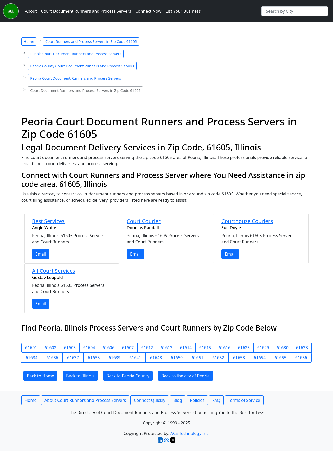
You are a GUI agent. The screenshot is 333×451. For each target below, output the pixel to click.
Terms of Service (244, 400)
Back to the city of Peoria (185, 376)
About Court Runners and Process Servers (85, 400)
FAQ (216, 400)
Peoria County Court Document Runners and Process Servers (82, 65)
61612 (147, 348)
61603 (70, 348)
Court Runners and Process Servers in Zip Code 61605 (91, 41)
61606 (108, 348)
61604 (89, 348)
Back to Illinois (80, 376)
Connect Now (148, 11)
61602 (50, 348)
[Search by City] (294, 11)
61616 (224, 348)
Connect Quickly (149, 400)
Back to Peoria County (127, 376)
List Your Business (183, 11)
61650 (177, 357)
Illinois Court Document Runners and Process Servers (75, 53)
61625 (244, 348)
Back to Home (40, 376)
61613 (166, 348)
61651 (197, 357)
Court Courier (144, 221)
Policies (197, 400)
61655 (280, 357)
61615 (205, 348)
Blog (177, 400)
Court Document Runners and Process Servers (86, 11)
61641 (135, 357)
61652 (218, 357)
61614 (186, 348)
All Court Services (53, 270)
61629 (263, 348)
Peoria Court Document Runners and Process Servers (75, 78)
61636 (52, 357)
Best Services (48, 221)
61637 (73, 357)
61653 (239, 357)
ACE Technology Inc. (189, 433)
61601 (31, 348)
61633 (302, 348)
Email (40, 254)
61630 (283, 348)
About (31, 11)
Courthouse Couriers (247, 221)
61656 (301, 357)
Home (29, 41)
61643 (156, 357)
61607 (128, 348)
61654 (260, 357)
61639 (114, 357)
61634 (31, 357)
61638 (94, 357)
